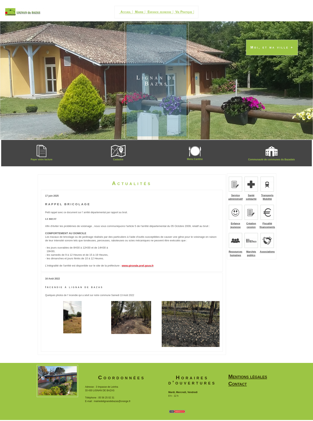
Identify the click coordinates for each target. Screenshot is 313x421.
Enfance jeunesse (159, 12)
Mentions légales (247, 376)
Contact (237, 384)
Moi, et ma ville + (272, 47)
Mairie (139, 12)
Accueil (125, 12)
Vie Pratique (183, 12)
